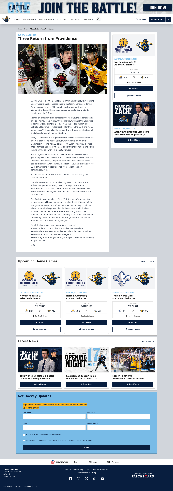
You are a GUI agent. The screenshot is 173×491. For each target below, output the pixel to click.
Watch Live (88, 19)
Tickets (17, 19)
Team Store (76, 19)
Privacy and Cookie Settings (87, 473)
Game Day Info (29, 19)
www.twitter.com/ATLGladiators (45, 234)
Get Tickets (157, 19)
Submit (86, 447)
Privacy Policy (78, 470)
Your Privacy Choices (100, 470)
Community (62, 19)
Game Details (134, 95)
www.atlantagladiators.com (53, 191)
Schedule (141, 19)
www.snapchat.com (84, 237)
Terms (88, 470)
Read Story (134, 140)
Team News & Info (46, 19)
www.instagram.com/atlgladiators (46, 237)
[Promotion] (86, 7)
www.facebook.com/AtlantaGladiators (48, 231)
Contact (68, 470)
